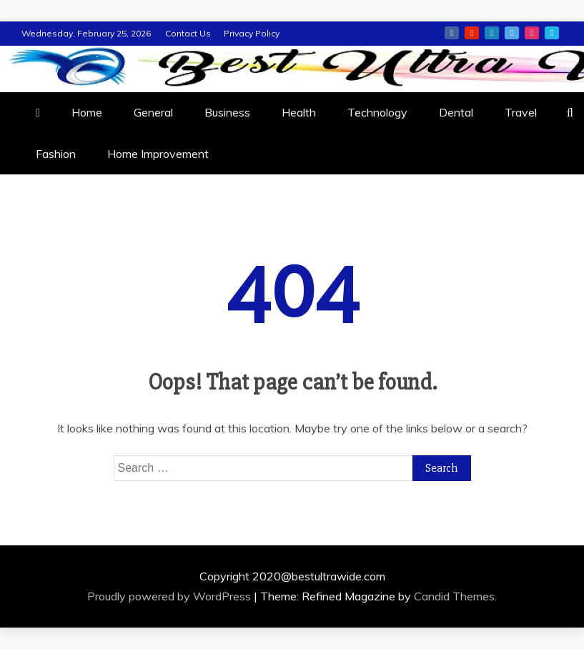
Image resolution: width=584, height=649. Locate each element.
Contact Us (188, 33)
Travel (521, 112)
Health (299, 112)
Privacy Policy (251, 33)
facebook (452, 32)
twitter (512, 32)
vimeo (552, 32)
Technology (377, 112)
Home (86, 112)
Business (227, 112)
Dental (456, 112)
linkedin (492, 32)
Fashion (56, 154)
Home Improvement (158, 154)
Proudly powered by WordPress (170, 596)
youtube (472, 32)
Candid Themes (454, 596)
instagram (532, 32)
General (153, 112)
